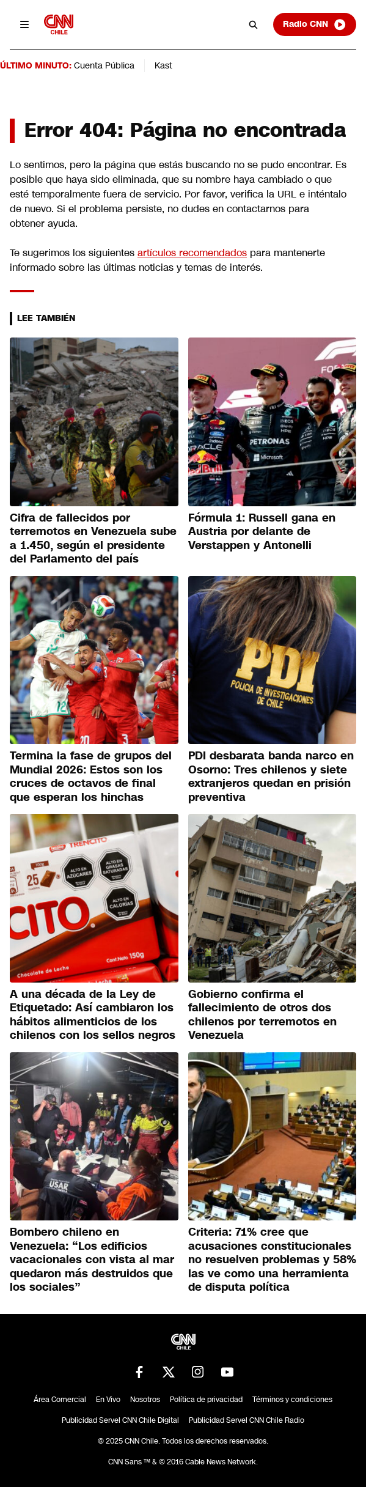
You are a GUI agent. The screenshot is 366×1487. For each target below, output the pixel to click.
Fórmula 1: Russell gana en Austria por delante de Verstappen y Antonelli (261, 531)
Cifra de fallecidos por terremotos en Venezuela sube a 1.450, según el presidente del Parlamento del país (93, 538)
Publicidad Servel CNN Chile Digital (120, 1420)
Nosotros (145, 1399)
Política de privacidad (206, 1399)
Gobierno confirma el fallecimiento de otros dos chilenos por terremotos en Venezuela (262, 1015)
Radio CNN (314, 24)
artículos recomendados (192, 253)
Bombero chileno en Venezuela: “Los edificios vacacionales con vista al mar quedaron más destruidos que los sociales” (92, 1259)
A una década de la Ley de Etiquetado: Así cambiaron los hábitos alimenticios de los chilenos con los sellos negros (92, 1015)
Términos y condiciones (292, 1399)
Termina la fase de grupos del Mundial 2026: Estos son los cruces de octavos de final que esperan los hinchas (91, 776)
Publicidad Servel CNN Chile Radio (246, 1420)
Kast (163, 65)
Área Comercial (60, 1399)
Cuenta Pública (104, 65)
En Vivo (108, 1399)
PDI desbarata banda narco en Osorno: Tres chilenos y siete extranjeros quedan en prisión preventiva (271, 776)
